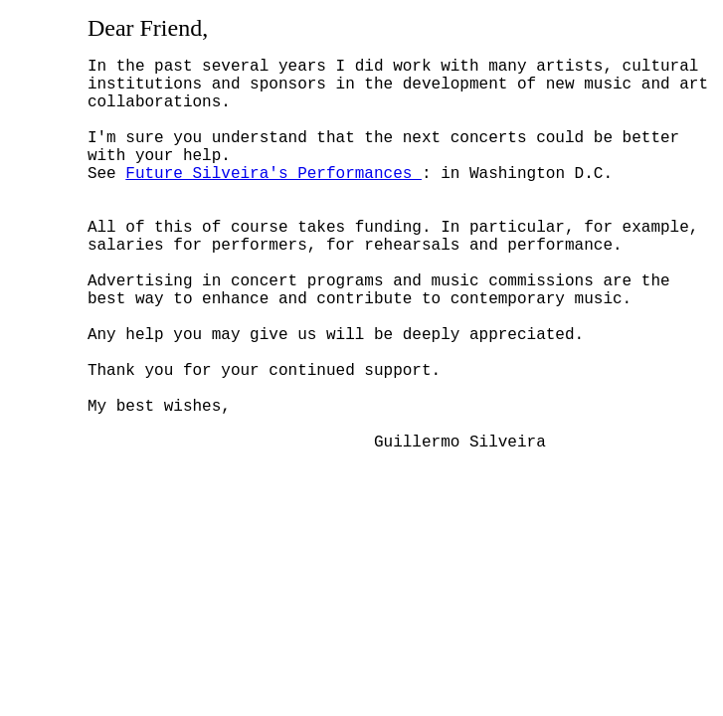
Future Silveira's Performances (273, 200)
